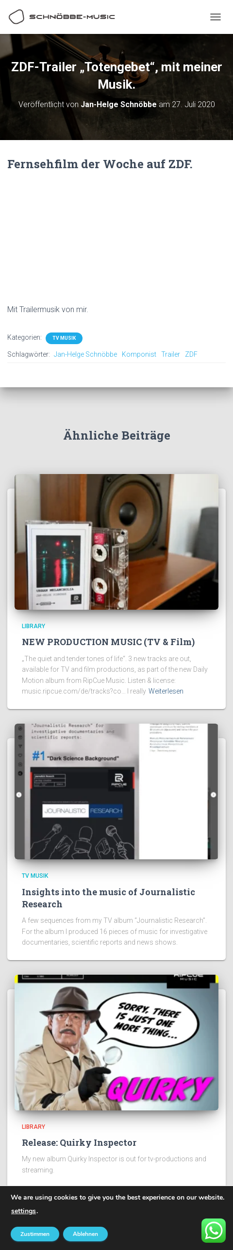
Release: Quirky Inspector (79, 1142)
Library (33, 626)
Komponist (139, 354)
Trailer (170, 354)
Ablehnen (85, 1234)
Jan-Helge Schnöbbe (85, 354)
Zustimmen (35, 1234)
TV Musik (64, 338)
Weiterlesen (166, 691)
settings (23, 1211)
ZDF (191, 354)
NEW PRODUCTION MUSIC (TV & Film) (108, 642)
